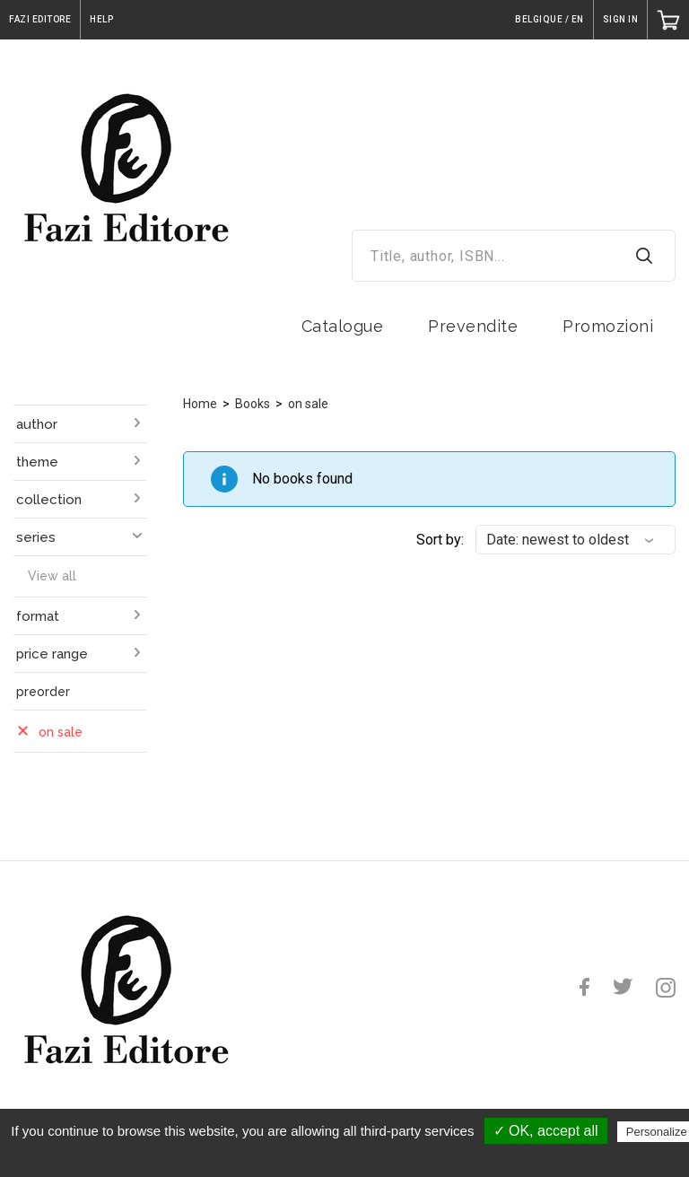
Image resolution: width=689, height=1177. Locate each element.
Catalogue (342, 326)
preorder (43, 691)
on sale (308, 404)
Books (252, 404)
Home (200, 404)
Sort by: (440, 539)
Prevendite (473, 326)
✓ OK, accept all (545, 1130)
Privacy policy (353, 1156)
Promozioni (608, 326)
